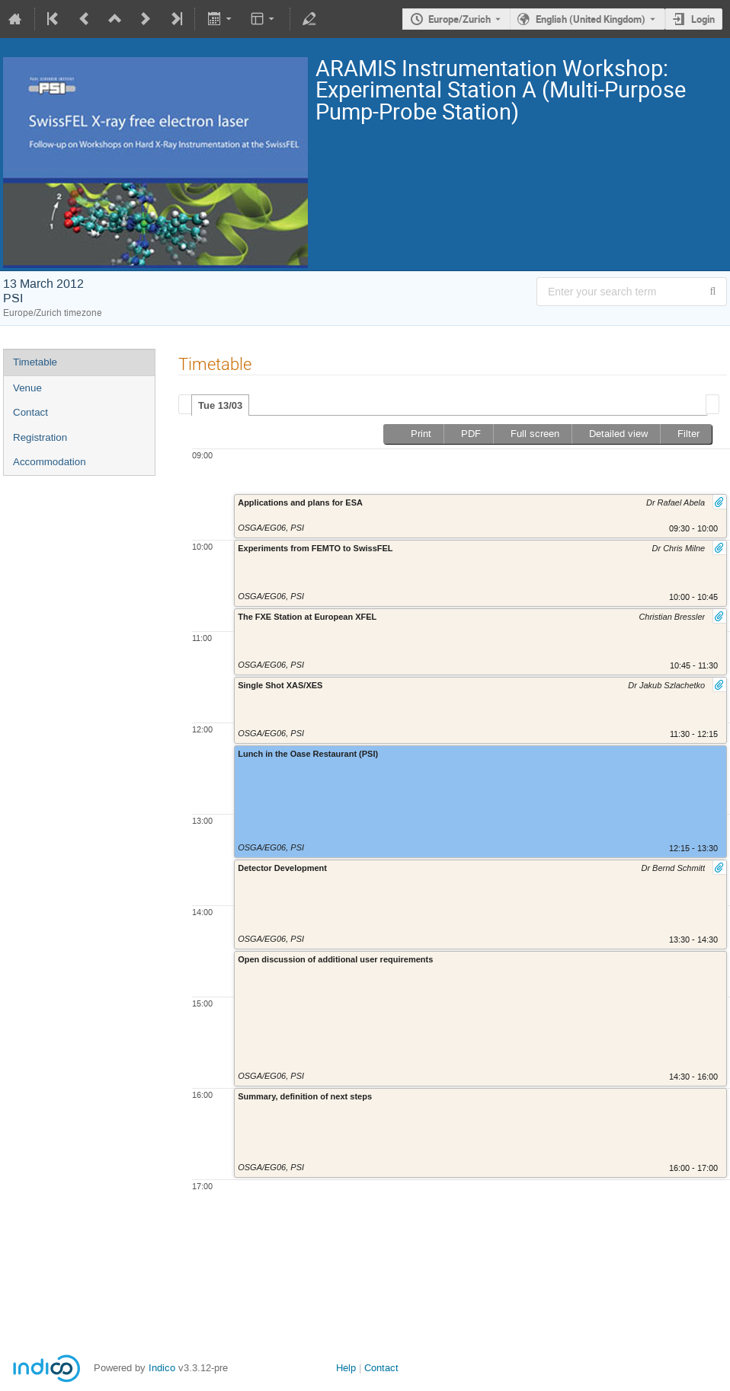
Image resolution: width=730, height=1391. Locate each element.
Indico (162, 1367)
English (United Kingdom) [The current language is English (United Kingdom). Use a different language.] (590, 19)
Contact (30, 412)
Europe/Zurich (459, 19)
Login (703, 19)
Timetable (35, 362)
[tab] (220, 405)
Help (346, 1367)
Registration (40, 437)
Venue (27, 388)
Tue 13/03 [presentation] (220, 405)
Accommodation (49, 461)
